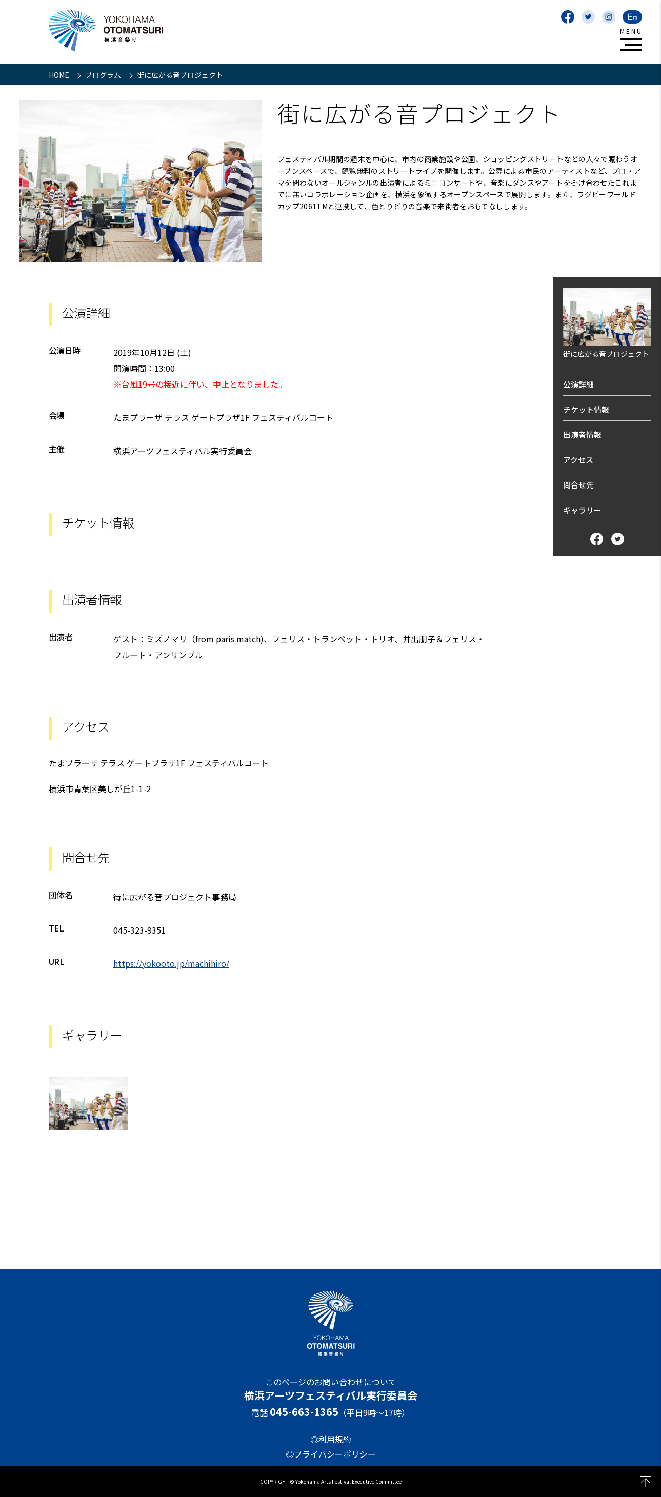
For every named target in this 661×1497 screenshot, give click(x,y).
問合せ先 (578, 484)
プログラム (104, 75)
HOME (60, 75)
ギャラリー (582, 509)
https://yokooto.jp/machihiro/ (171, 963)
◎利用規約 (330, 1439)
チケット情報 (586, 409)
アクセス (578, 459)
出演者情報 (582, 434)
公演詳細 (578, 384)
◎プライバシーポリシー (331, 1454)
